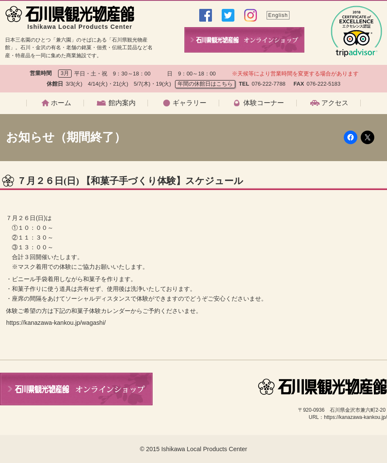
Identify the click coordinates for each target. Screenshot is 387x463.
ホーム (61, 103)
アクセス (334, 103)
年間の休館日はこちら (205, 84)
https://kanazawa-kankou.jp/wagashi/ (56, 322)
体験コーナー (263, 103)
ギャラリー (189, 103)
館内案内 (122, 103)
